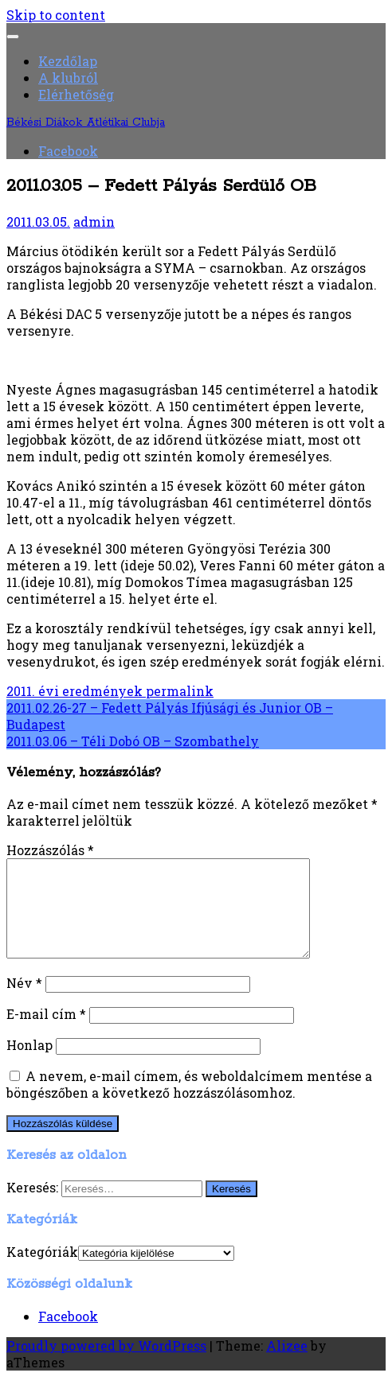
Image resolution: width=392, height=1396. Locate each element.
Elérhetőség (76, 94)
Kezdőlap (67, 60)
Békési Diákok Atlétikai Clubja (85, 122)
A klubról (68, 77)
